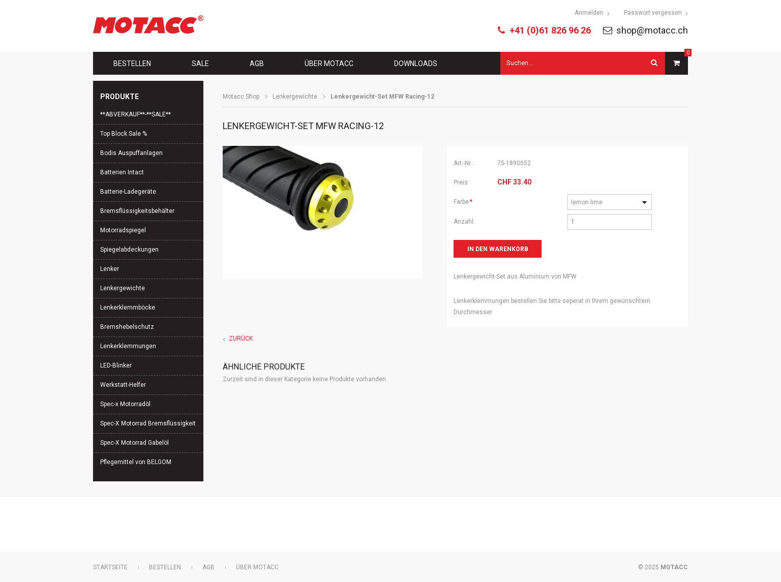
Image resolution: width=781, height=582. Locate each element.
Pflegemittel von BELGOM (135, 462)
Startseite (110, 567)
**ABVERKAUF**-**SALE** (135, 114)
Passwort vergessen (653, 12)
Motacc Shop (241, 96)
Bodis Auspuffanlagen (131, 153)
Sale (200, 63)
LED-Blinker (116, 365)
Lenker (109, 268)
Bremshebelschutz (127, 326)
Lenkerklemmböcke (127, 307)
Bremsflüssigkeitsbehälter (137, 211)
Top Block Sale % (123, 133)
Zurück (241, 338)
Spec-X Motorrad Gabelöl (134, 442)
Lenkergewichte (295, 96)
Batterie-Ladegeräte (128, 191)
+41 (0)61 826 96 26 (550, 30)
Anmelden (589, 12)
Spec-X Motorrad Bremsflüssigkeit (148, 423)
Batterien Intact (122, 172)
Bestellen (132, 63)
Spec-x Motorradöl (125, 404)
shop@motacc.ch (652, 30)
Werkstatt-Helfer (123, 384)
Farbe (467, 200)
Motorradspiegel (123, 230)
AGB (257, 63)
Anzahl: (464, 221)
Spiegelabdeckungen (129, 249)
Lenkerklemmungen (128, 346)
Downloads (415, 63)
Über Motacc (329, 63)
